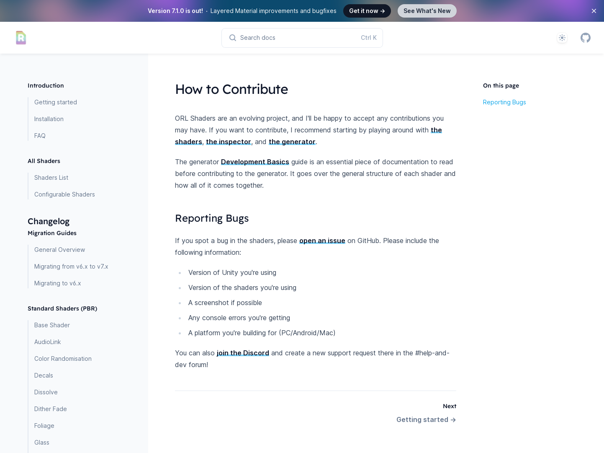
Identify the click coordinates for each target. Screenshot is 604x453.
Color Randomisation (63, 358)
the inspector (228, 141)
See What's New (427, 10)
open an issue (322, 240)
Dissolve (46, 392)
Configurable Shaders (64, 194)
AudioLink (47, 341)
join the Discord (243, 353)
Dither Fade (50, 408)
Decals (43, 375)
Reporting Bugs (504, 102)
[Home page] (20, 37)
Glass (41, 442)
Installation (49, 118)
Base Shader (52, 325)
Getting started (55, 102)
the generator (292, 141)
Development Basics (255, 162)
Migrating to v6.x (57, 283)
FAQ (40, 135)
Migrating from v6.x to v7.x (71, 266)
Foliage (44, 425)
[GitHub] (586, 38)
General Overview (59, 249)
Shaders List (51, 177)
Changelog (48, 221)
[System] (562, 38)
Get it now (367, 10)
